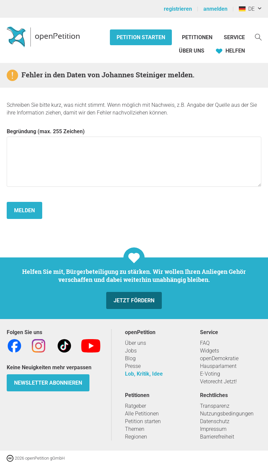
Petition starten (141, 37)
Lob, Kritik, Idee (144, 374)
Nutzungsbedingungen (227, 413)
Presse (133, 366)
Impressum (213, 429)
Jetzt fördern (134, 300)
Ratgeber (135, 406)
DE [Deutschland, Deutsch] (247, 9)
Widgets (209, 350)
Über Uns (191, 51)
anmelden (215, 9)
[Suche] (258, 37)
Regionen (136, 437)
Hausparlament (218, 366)
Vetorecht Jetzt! (218, 381)
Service (234, 37)
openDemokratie (219, 358)
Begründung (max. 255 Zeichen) (134, 157)
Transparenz (214, 406)
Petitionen (198, 37)
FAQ (205, 343)
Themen (134, 429)
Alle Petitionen (142, 413)
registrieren (178, 9)
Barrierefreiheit (217, 437)
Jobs (131, 350)
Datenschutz (214, 421)
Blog (130, 358)
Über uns (135, 343)
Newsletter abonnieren (48, 383)
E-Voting (210, 374)
